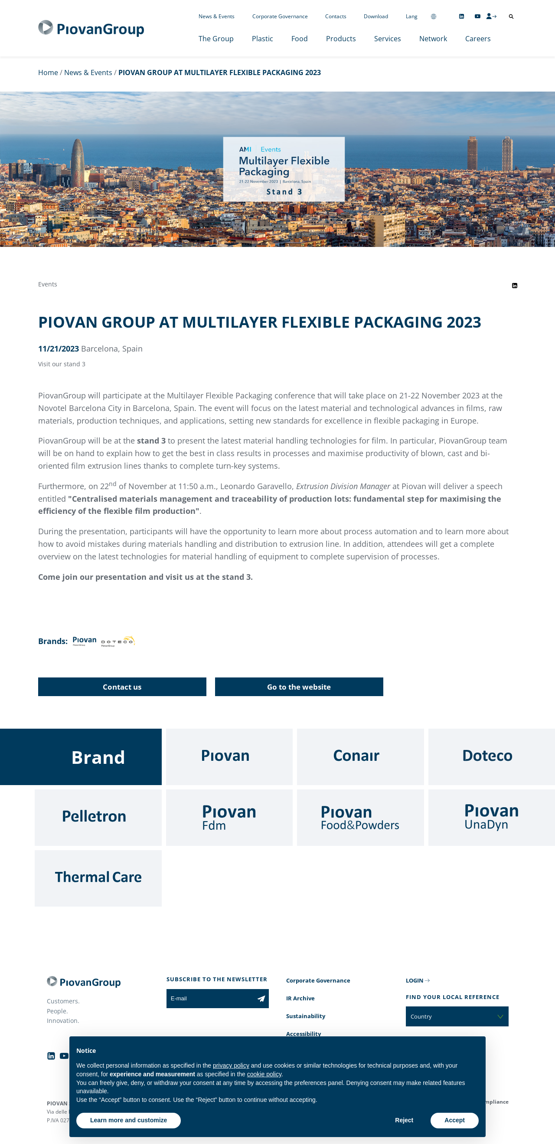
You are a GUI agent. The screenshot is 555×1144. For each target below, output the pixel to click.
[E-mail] (210, 998)
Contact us (122, 687)
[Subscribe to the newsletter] (261, 998)
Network (433, 38)
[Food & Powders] (360, 817)
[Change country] (434, 16)
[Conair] (360, 757)
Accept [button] (454, 1120)
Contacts (335, 16)
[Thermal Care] (98, 878)
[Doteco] (491, 757)
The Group (216, 38)
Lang (412, 16)
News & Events (217, 16)
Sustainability (305, 1016)
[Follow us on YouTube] (477, 16)
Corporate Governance (280, 16)
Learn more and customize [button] (128, 1120)
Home (48, 72)
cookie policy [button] (264, 1074)
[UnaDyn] (491, 817)
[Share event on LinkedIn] (514, 285)
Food (299, 38)
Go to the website (299, 687)
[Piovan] (229, 757)
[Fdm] (229, 817)
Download (376, 16)
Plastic (262, 38)
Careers (478, 38)
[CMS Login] (491, 16)
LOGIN (415, 980)
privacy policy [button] (231, 1065)
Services (387, 38)
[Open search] (511, 16)
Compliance (493, 1101)
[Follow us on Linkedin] (461, 16)
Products (341, 38)
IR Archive (300, 998)
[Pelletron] (98, 817)
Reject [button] (404, 1120)
